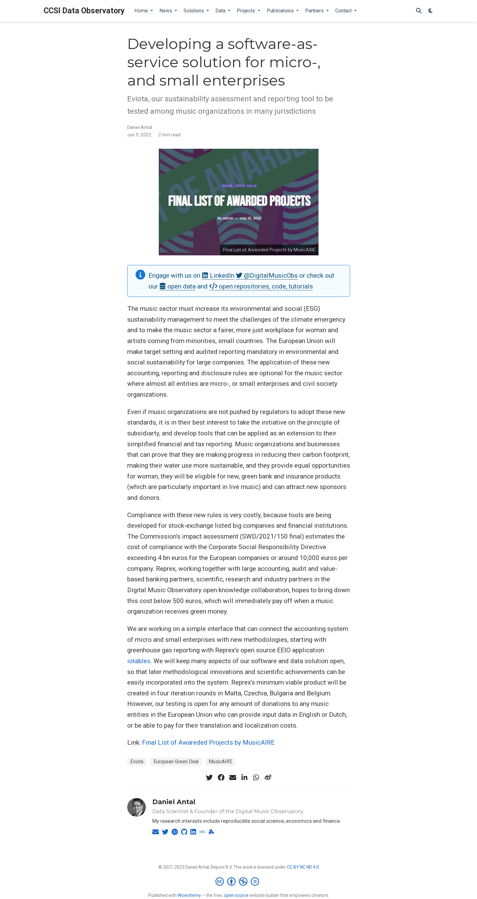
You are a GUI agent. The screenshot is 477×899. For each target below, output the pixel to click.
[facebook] (221, 777)
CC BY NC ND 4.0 (303, 867)
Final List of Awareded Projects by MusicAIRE (269, 250)
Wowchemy (189, 895)
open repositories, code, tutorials (261, 286)
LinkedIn (218, 275)
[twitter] (209, 777)
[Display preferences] (431, 11)
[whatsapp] (256, 777)
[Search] (419, 11)
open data (177, 286)
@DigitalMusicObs (267, 275)
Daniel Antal (139, 127)
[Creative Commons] (238, 881)
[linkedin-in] (244, 777)
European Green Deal (176, 762)
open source (236, 895)
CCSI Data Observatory (84, 10)
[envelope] (232, 777)
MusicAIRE (220, 762)
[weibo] (268, 777)
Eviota (136, 762)
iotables (138, 661)
